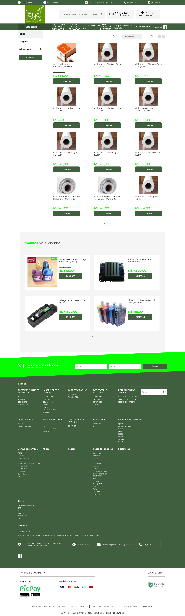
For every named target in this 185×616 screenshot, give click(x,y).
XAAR (120, 442)
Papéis (71, 449)
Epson (120, 424)
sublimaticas (23, 516)
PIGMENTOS (23, 399)
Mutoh (121, 431)
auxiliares (97, 453)
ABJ (44, 424)
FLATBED (72, 394)
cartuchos (97, 463)
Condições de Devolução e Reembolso (136, 606)
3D (19, 397)
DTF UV (21, 456)
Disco (95, 469)
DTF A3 (96, 405)
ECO (20, 511)
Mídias (46, 449)
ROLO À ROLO (74, 397)
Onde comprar (52, 2)
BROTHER (72, 426)
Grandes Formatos (25, 458)
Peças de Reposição (103, 449)
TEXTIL (96, 426)
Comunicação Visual (28, 449)
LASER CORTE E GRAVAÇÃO (74, 26)
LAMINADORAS (143, 27)
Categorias (29, 26)
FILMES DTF (99, 419)
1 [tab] (92, 336)
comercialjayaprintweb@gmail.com (102, 2)
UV (19, 476)
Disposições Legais (65, 606)
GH (44, 426)
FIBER (45, 407)
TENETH (46, 431)
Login (117, 15)
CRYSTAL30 (97, 402)
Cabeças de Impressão (129, 419)
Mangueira (97, 484)
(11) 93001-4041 (132, 2)
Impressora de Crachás (27, 461)
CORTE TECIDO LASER (127, 399)
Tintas (21, 501)
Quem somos (27, 2)
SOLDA (46, 412)
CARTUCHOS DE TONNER (76, 420)
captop (96, 461)
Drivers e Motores (100, 471)
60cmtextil (97, 397)
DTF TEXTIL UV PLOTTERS (105, 26)
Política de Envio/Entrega (43, 606)
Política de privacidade (35, 367)
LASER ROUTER (49, 410)
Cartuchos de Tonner (26, 505)
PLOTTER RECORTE (53, 419)
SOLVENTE (22, 402)
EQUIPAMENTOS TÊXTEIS (123, 26)
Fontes (96, 481)
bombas (96, 456)
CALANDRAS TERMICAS (127, 397)
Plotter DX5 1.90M (25, 466)
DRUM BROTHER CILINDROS (100, 475)
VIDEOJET (122, 439)
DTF (19, 508)
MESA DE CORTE (49, 429)
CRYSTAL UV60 (99, 399)
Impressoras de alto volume (29, 463)
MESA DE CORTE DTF (126, 402)
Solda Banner (23, 474)
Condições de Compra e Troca (104, 606)
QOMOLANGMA (24, 426)
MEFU (20, 424)
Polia (95, 489)
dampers (96, 466)
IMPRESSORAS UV (77, 390)
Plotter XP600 (23, 469)
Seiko (120, 437)
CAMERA (46, 405)
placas (95, 486)
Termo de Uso (82, 606)
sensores (96, 492)
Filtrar (30, 58)
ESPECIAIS (97, 424)
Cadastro (125, 15)
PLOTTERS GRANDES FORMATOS (58, 26)
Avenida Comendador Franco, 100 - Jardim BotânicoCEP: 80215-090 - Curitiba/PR (45, 545)
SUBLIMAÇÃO (23, 405)
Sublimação (124, 449)
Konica (121, 429)
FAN (95, 478)
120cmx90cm (48, 397)
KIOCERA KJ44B (125, 426)
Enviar (155, 366)
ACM (20, 453)
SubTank (96, 494)
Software (21, 471)
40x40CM (47, 399)
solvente (21, 513)
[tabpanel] (58, 294)
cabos (95, 458)
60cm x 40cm (48, 402)
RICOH (121, 434)
